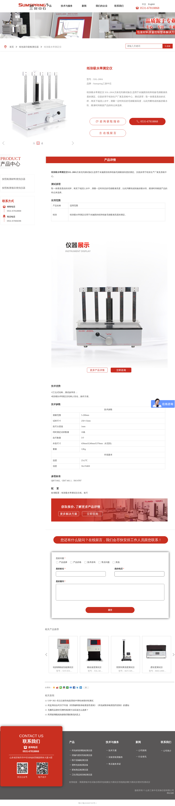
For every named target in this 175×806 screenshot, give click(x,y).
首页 (31, 6)
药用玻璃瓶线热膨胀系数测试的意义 (64, 715)
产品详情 (110, 159)
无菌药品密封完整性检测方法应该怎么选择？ (68, 710)
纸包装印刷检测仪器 (29, 47)
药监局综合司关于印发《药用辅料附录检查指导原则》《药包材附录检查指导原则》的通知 (88, 705)
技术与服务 (66, 6)
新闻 (84, 6)
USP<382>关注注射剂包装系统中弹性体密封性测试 (70, 701)
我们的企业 (101, 6)
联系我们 (119, 6)
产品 (49, 6)
